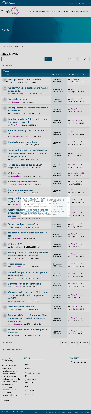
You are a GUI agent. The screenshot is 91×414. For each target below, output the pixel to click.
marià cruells (16, 113)
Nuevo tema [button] (7, 65)
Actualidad (78, 11)
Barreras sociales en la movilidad (24, 283)
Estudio (32, 11)
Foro (27, 386)
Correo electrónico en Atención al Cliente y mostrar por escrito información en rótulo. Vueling (27, 318)
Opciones (64, 342)
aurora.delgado (17, 309)
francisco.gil (16, 204)
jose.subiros (16, 227)
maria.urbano (16, 324)
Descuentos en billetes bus (21, 306)
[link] (76, 3)
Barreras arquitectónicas (20, 190)
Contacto (86, 11)
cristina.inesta (17, 184)
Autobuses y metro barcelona (22, 181)
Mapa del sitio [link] (39, 412)
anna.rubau (15, 219)
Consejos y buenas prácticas (46, 11)
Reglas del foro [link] (84, 412)
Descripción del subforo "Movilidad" (25, 79)
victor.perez (16, 102)
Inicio (3, 46)
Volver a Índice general (11, 350)
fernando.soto (16, 247)
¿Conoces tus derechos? (65, 11)
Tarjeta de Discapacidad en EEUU (25, 164)
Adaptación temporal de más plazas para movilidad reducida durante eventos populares (28, 212)
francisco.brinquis (18, 93)
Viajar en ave (14, 173)
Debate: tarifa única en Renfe (22, 142)
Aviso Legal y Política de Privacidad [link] (55, 412)
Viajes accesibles (16, 264)
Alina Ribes (75, 89)
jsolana (14, 82)
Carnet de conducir (17, 99)
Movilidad (9, 54)
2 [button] (80, 59)
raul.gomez (17, 193)
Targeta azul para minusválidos (23, 224)
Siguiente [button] (85, 59)
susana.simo (16, 335)
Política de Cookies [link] (72, 412)
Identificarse (68, 3)
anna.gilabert (16, 176)
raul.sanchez (16, 238)
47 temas (72, 59)
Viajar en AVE (15, 244)
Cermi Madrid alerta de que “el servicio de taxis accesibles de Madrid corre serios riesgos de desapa (27, 153)
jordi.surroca (16, 167)
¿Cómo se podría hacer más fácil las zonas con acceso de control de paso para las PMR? (27, 295)
